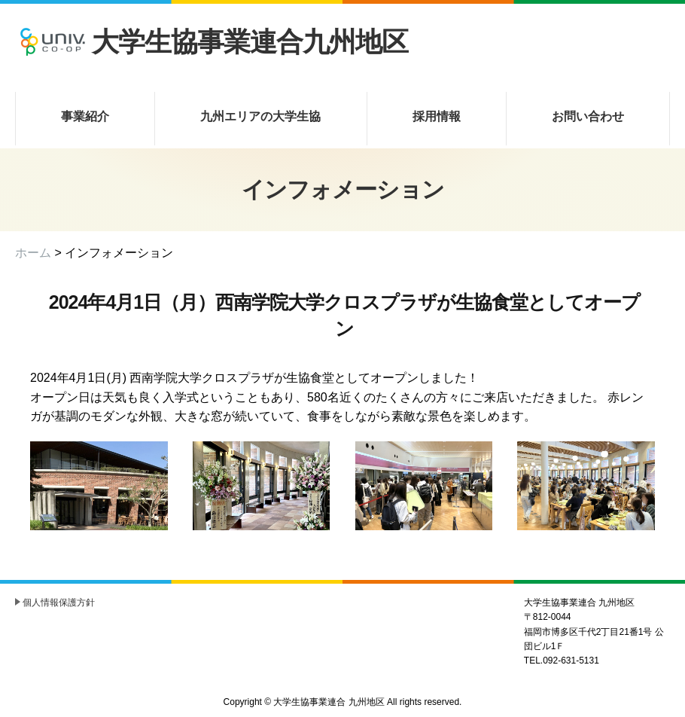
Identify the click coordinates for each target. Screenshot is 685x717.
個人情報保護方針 (59, 602)
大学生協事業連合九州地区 (211, 41)
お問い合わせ (588, 116)
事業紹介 (85, 116)
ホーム (33, 252)
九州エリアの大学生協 (260, 116)
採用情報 (437, 116)
